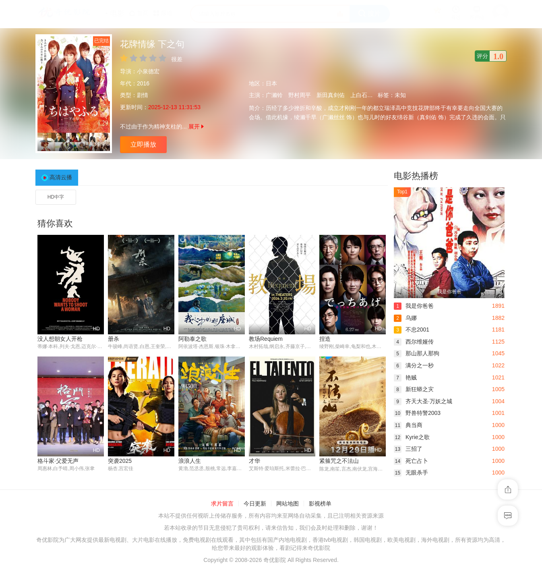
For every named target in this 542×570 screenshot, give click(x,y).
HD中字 (56, 197)
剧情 (142, 95)
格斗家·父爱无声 (58, 461)
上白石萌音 (364, 95)
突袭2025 (120, 461)
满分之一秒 (414, 365)
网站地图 (287, 503)
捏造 (325, 339)
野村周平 (299, 95)
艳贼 (405, 377)
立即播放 (143, 144)
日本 (271, 83)
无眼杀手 (411, 472)
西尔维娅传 (414, 341)
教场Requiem (266, 339)
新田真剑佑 (331, 95)
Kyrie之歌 (412, 437)
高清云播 (61, 177)
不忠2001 (411, 329)
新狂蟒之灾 (414, 389)
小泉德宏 (148, 71)
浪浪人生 (189, 461)
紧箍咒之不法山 (339, 461)
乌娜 (405, 318)
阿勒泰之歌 (192, 339)
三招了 (408, 449)
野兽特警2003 (417, 413)
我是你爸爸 (414, 306)
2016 (143, 83)
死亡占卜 (411, 461)
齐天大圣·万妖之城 (423, 401)
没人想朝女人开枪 (60, 339)
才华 (254, 461)
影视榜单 (320, 503)
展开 (196, 126)
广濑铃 (274, 95)
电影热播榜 (416, 176)
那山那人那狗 (416, 353)
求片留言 (222, 503)
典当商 (408, 425)
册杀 (113, 339)
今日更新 (255, 503)
